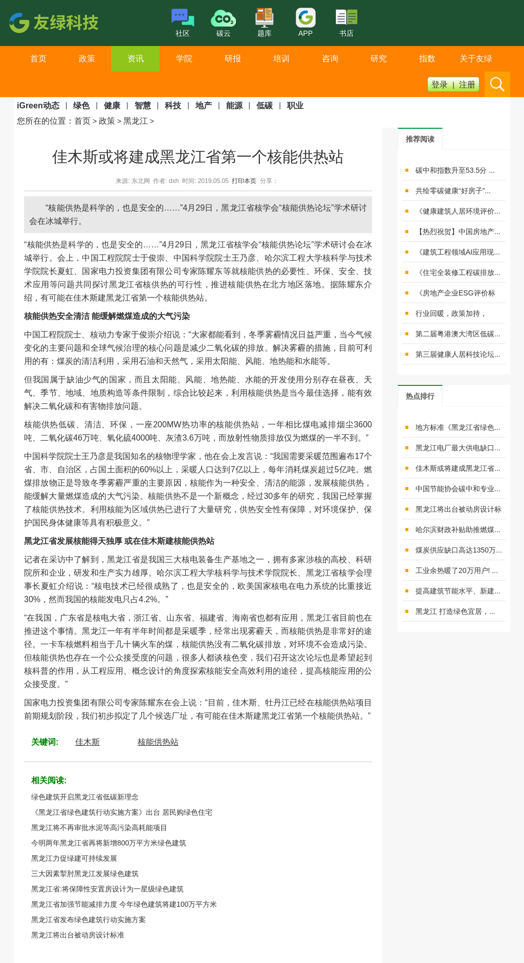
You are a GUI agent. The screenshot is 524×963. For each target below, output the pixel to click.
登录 (439, 84)
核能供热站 (158, 742)
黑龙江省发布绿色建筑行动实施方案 (88, 919)
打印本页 (244, 181)
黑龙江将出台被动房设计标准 (77, 935)
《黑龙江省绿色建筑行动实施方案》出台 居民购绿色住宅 (121, 812)
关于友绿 (476, 58)
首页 (38, 58)
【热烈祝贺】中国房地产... (458, 231)
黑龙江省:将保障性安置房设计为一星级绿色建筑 (107, 889)
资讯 (135, 58)
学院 (184, 58)
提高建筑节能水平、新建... (458, 591)
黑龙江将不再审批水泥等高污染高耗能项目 (99, 827)
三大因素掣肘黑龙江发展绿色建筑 (85, 873)
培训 (281, 58)
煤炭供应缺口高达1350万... (459, 550)
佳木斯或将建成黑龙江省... (458, 468)
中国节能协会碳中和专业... (458, 489)
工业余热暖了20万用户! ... (457, 570)
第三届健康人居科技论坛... (458, 354)
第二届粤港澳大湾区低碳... (458, 334)
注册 (467, 84)
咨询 (330, 58)
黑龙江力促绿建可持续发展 (74, 858)
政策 (87, 58)
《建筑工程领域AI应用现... (458, 252)
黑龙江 (135, 121)
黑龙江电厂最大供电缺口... (458, 448)
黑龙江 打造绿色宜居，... (455, 611)
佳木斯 (87, 742)
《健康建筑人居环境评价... (458, 211)
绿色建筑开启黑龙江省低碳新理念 (85, 797)
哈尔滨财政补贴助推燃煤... (458, 529)
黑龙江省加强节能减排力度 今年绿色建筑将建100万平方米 (124, 904)
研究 (378, 58)
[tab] (420, 139)
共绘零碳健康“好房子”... (453, 191)
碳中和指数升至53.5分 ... (455, 170)
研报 (233, 58)
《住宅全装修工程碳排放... (458, 272)
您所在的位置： (45, 121)
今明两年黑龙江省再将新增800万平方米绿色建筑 (108, 843)
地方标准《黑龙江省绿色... (458, 427)
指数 (427, 58)
